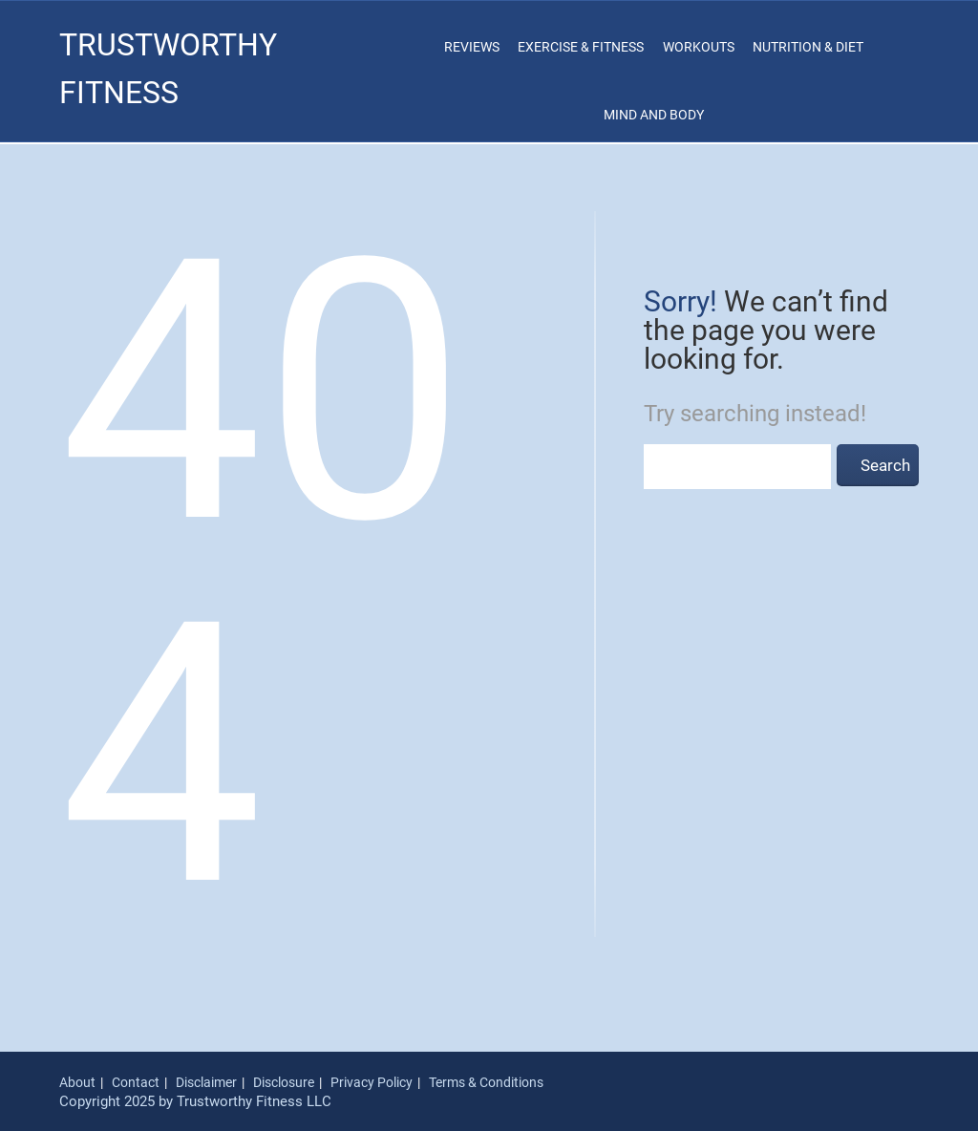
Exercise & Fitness (581, 46)
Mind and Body (654, 114)
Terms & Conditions (486, 1082)
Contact (135, 1082)
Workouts (698, 46)
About (77, 1082)
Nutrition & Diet (808, 46)
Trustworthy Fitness (168, 69)
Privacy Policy (371, 1082)
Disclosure (283, 1082)
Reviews (472, 46)
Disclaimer (206, 1082)
